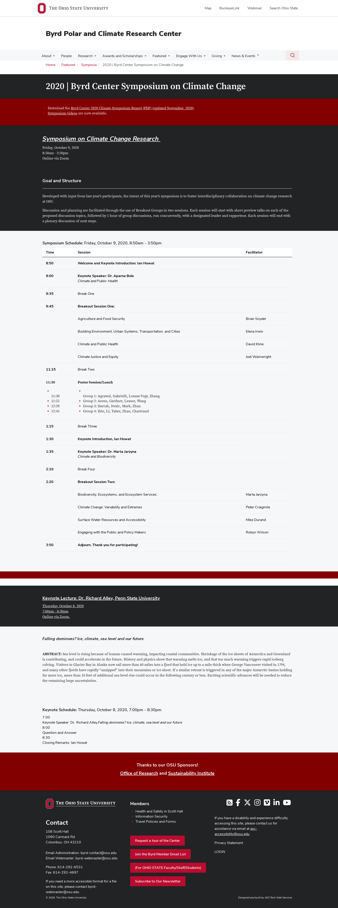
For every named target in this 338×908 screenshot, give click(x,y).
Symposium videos (62, 113)
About (46, 56)
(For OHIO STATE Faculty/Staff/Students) (168, 867)
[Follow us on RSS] (230, 804)
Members (139, 803)
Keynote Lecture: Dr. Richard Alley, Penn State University (101, 598)
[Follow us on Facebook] (238, 804)
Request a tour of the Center (157, 840)
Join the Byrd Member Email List (160, 854)
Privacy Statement (229, 842)
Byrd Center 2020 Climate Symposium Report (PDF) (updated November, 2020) (132, 108)
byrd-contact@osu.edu (99, 852)
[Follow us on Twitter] (247, 804)
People (65, 56)
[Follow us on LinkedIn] (276, 804)
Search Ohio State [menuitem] (284, 8)
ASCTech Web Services (278, 897)
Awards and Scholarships (119, 56)
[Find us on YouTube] (287, 804)
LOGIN (220, 851)
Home (50, 64)
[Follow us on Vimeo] (267, 804)
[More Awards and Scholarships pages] (141, 57)
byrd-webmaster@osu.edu (96, 858)
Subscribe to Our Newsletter (158, 881)
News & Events (237, 56)
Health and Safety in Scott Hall (159, 811)
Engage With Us (184, 56)
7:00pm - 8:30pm (55, 611)
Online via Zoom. (56, 617)
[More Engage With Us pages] (199, 57)
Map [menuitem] (208, 8)
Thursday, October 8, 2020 (63, 606)
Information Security (151, 816)
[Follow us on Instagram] (257, 804)
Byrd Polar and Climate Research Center (113, 33)
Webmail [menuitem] (254, 8)
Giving (211, 56)
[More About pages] (52, 57)
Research (83, 56)
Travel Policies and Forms (155, 821)
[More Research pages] (92, 57)
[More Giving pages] (218, 57)
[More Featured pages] (164, 57)
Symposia (89, 64)
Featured (155, 56)
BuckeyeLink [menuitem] (229, 8)
